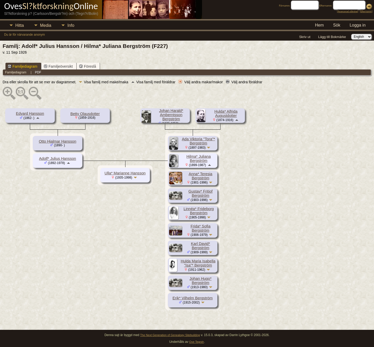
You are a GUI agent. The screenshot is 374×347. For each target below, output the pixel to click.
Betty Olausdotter (85, 114)
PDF (38, 72)
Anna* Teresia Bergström (200, 176)
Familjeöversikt (58, 66)
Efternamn (365, 11)
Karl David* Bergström (200, 246)
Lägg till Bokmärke (332, 37)
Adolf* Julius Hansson (57, 158)
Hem (319, 25)
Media (45, 25)
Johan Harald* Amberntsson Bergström (171, 115)
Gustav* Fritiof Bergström (201, 193)
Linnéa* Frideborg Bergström (199, 211)
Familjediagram (22, 66)
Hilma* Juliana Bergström (198, 158)
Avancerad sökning (347, 11)
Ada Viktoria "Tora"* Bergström (198, 141)
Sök (336, 25)
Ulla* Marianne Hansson (124, 173)
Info (70, 25)
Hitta (19, 25)
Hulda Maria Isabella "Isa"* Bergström (198, 263)
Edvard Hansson (30, 113)
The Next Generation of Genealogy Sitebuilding (170, 335)
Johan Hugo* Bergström (201, 280)
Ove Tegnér (196, 341)
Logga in (357, 25)
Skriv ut (304, 37)
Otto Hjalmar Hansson (57, 141)
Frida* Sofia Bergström (201, 228)
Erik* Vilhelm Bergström (192, 298)
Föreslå (87, 66)
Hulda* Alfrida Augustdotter (226, 113)
